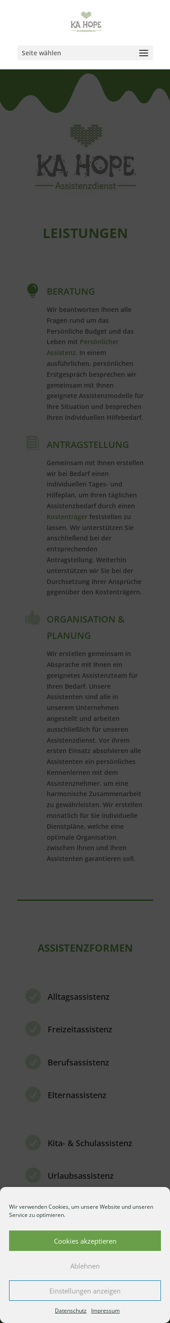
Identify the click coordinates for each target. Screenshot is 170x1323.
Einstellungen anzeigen (85, 1290)
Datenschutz (71, 1310)
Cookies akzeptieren (85, 1240)
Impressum (105, 1310)
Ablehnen (85, 1265)
